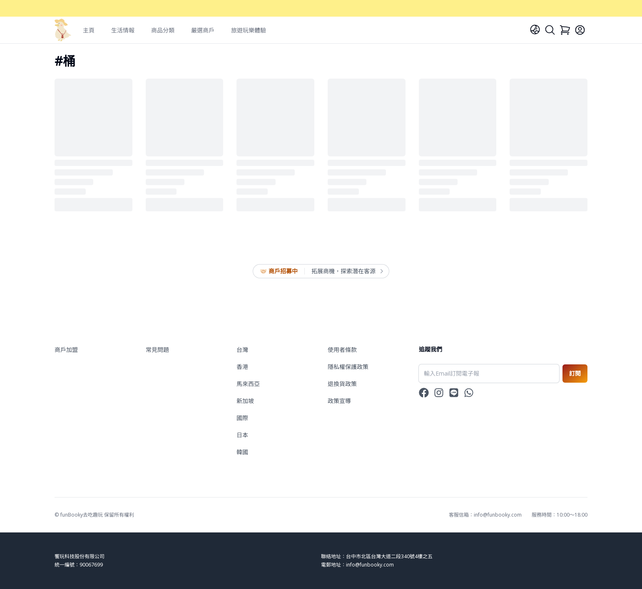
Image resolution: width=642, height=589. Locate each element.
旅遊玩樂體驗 (248, 30)
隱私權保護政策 (348, 367)
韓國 (242, 452)
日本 (242, 435)
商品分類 (162, 30)
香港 (242, 367)
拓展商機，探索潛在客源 (346, 271)
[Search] (549, 29)
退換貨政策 (342, 384)
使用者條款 (342, 350)
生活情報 (122, 30)
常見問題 (157, 350)
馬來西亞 (248, 384)
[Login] (579, 29)
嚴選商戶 (202, 30)
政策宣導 (339, 401)
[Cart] (564, 29)
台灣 (242, 350)
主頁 (89, 30)
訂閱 (575, 373)
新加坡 (245, 401)
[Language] (535, 29)
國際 (242, 418)
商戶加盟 (66, 350)
